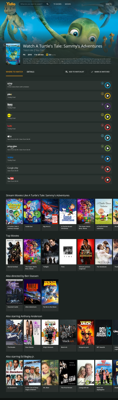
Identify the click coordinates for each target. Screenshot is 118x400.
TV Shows (57, 4)
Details (30, 71)
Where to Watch (14, 71)
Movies (68, 4)
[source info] (102, 83)
